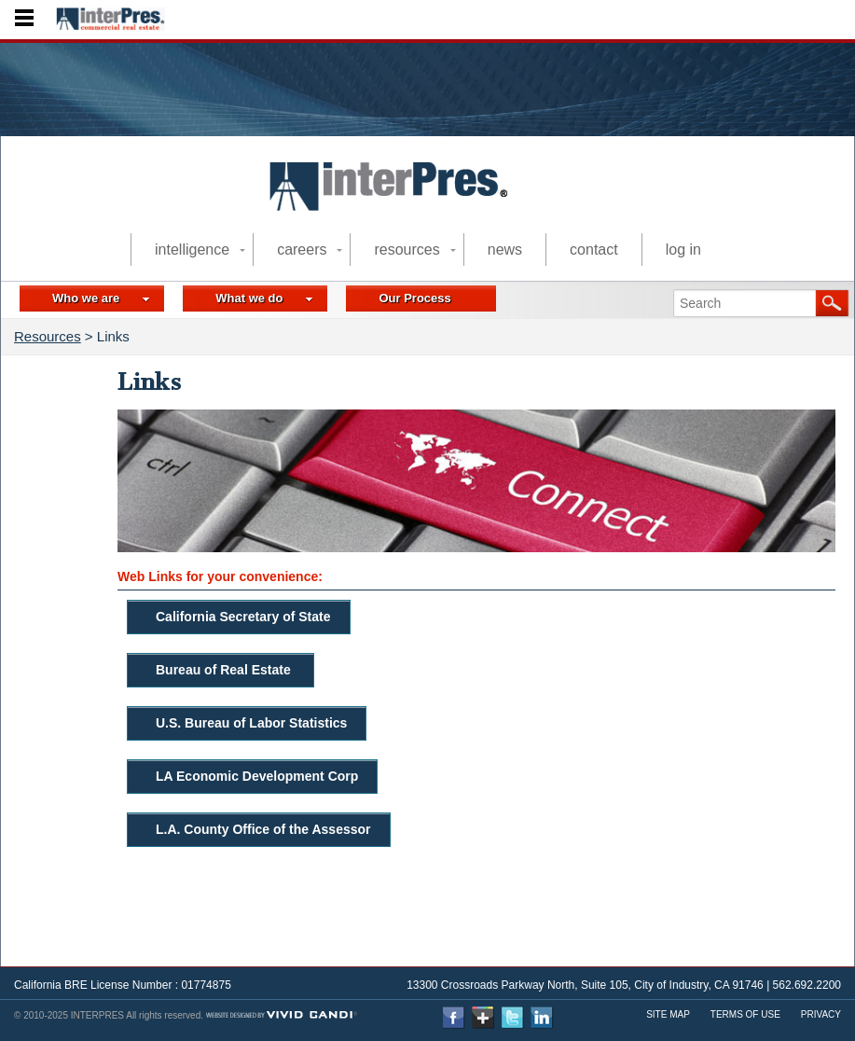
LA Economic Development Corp (257, 776)
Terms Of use (745, 1014)
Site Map (668, 1014)
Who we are (101, 298)
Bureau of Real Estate (225, 669)
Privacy (821, 1014)
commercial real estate (404, 205)
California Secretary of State (243, 616)
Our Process (414, 298)
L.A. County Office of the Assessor (263, 829)
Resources (47, 336)
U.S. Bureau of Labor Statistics (251, 722)
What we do (264, 298)
